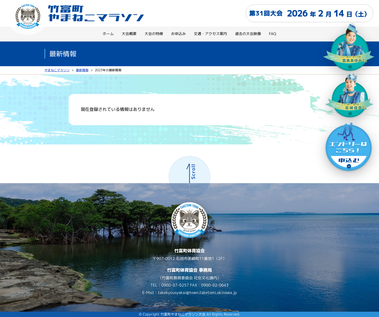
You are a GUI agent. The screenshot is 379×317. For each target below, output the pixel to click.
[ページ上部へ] (189, 177)
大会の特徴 (154, 33)
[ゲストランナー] (348, 94)
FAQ (272, 33)
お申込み (178, 33)
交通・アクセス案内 (210, 33)
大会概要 (129, 33)
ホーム (108, 33)
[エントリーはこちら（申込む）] (348, 148)
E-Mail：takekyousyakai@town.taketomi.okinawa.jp (189, 292)
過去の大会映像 (248, 33)
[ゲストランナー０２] (348, 49)
